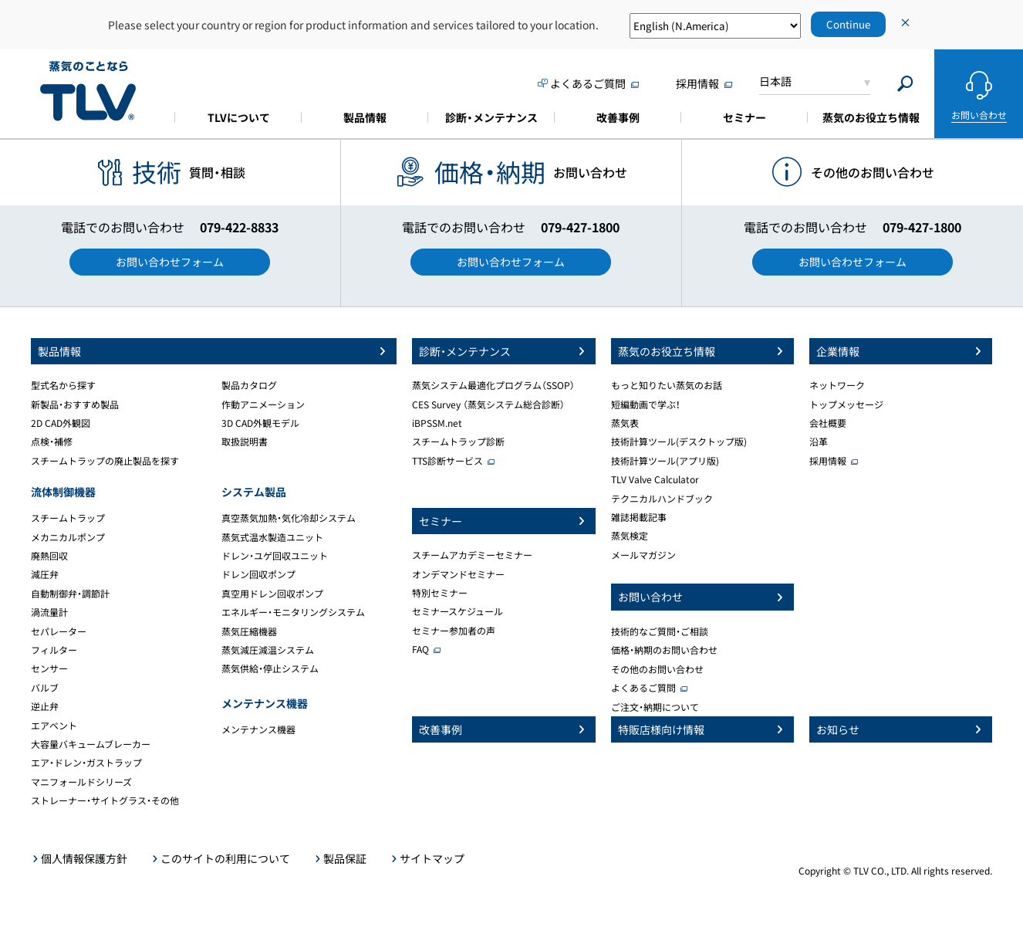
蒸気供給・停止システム (270, 668)
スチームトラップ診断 (458, 441)
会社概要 (827, 423)
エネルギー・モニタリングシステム (293, 612)
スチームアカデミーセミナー (472, 555)
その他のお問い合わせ (657, 669)
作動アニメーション (263, 404)
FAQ (420, 649)
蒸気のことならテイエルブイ (88, 91)
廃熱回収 (49, 556)
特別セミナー (440, 593)
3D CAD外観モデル (260, 423)
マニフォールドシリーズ (81, 782)
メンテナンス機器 (258, 729)
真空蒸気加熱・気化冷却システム (288, 518)
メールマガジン (643, 555)
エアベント (54, 726)
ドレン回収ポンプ (258, 574)
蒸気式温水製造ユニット (272, 537)
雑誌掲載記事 (639, 517)
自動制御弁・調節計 (70, 594)
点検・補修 (52, 441)
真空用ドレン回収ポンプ (272, 594)
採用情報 (827, 461)
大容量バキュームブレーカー (90, 744)
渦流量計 (49, 612)
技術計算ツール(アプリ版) (665, 461)
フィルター (54, 650)
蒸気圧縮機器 (249, 631)
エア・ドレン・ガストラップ (86, 763)
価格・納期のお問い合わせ (664, 650)
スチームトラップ (68, 518)
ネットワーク (837, 385)
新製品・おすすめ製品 (75, 404)
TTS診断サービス (447, 461)
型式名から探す (63, 385)
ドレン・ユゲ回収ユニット (274, 556)
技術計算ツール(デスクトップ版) (679, 441)
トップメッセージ (846, 404)
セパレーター (58, 631)
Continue (848, 24)
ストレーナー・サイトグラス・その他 (105, 800)
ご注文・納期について (655, 707)
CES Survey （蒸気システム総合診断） (488, 404)
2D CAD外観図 (60, 423)
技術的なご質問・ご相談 (659, 631)
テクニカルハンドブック (662, 499)
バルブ (45, 688)
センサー (49, 668)
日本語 (775, 81)
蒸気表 (625, 423)
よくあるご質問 (643, 688)
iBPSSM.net (437, 423)
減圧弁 (45, 574)
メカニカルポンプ (68, 537)
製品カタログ (249, 385)
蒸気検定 (629, 536)
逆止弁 (45, 706)
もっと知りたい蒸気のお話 (666, 385)
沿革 (818, 441)
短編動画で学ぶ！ (645, 404)
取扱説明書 (244, 441)
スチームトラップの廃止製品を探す (105, 461)
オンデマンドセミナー (458, 574)
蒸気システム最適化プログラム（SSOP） (493, 385)
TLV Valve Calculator (655, 479)
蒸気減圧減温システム (267, 650)
